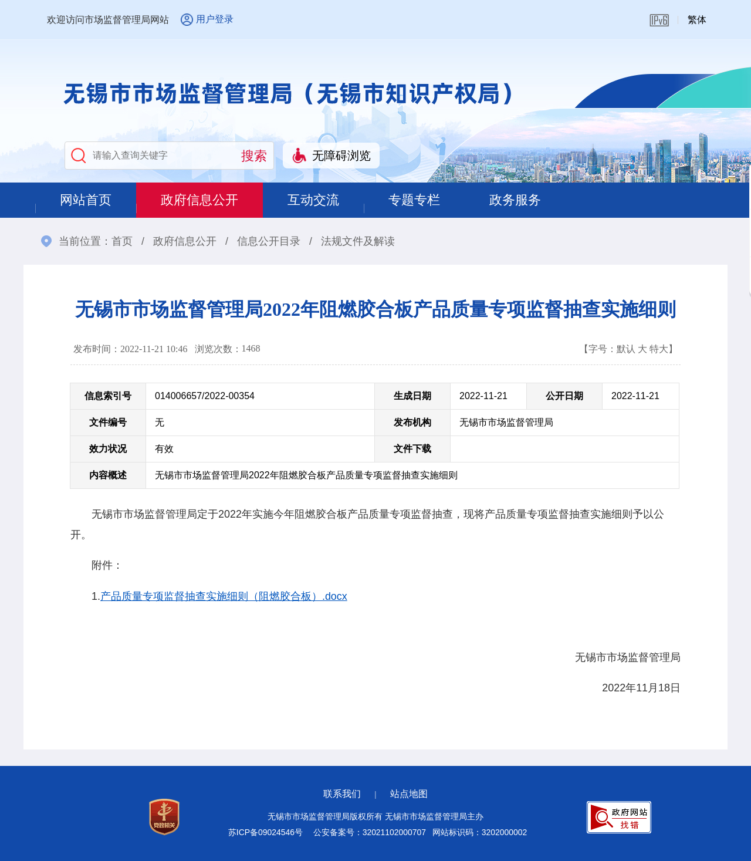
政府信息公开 (199, 200)
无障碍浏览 (341, 155)
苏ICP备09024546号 (265, 832)
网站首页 (85, 200)
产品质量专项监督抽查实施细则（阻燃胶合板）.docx (223, 596)
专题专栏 (414, 200)
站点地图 (409, 794)
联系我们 (342, 794)
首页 (122, 241)
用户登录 (215, 19)
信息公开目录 (268, 241)
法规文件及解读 (358, 241)
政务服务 (515, 200)
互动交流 (313, 200)
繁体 (697, 20)
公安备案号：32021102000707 (369, 832)
